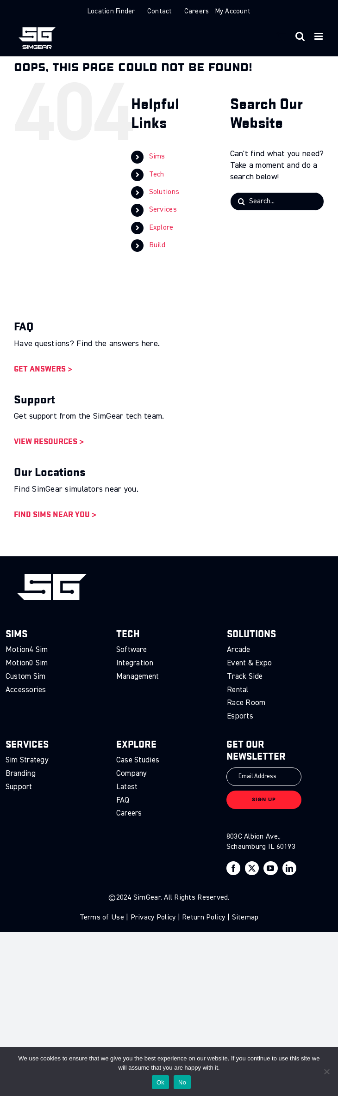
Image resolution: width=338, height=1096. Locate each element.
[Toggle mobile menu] (319, 36)
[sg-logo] (52, 578)
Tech (156, 174)
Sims (157, 156)
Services (163, 209)
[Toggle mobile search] (300, 36)
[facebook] (233, 868)
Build (157, 245)
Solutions (164, 192)
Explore (161, 227)
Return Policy (203, 917)
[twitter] (252, 868)
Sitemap (245, 917)
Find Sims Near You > (55, 514)
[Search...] (277, 201)
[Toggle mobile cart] (281, 36)
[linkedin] (289, 868)
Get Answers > (43, 368)
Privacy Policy (153, 917)
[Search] (241, 201)
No (182, 1082)
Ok (160, 1082)
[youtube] (270, 868)
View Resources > (49, 441)
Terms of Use (102, 917)
